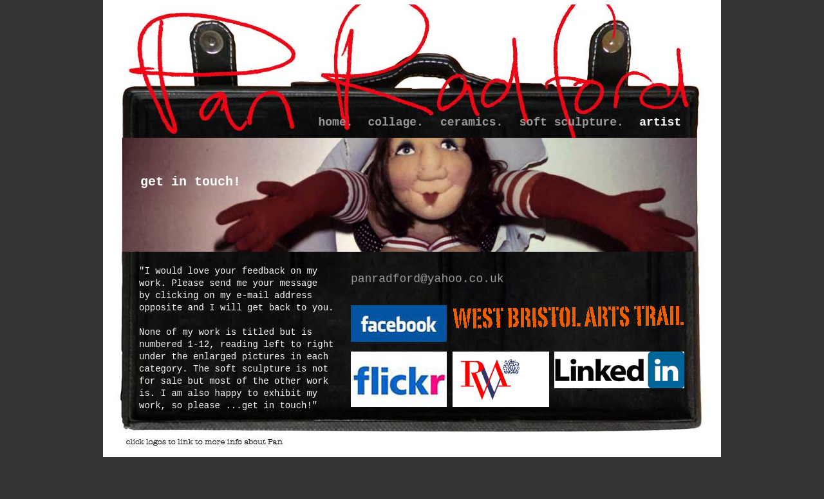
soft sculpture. (572, 122)
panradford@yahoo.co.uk (427, 278)
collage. (395, 122)
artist (660, 122)
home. (336, 122)
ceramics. (471, 122)
